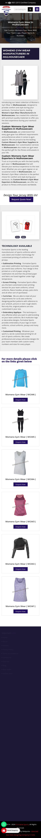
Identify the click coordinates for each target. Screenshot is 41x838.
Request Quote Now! (21, 199)
